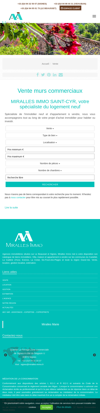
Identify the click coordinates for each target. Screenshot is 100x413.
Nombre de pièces (50, 163)
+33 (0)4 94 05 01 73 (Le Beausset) (38, 8)
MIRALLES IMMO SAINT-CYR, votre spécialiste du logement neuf (50, 104)
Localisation (50, 142)
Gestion (6, 289)
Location (6, 285)
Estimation (7, 294)
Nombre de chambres (50, 170)
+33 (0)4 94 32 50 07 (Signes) (32, 4)
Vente (50, 128)
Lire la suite (11, 207)
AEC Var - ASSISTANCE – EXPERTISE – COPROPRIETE (25, 312)
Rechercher (50, 184)
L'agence (6, 298)
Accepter (46, 407)
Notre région (9, 303)
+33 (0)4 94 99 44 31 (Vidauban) (70, 4)
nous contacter (18, 197)
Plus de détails (64, 407)
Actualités (7, 307)
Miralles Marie (50, 324)
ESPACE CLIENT (70, 8)
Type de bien (50, 135)
